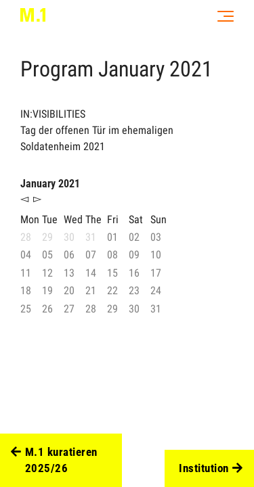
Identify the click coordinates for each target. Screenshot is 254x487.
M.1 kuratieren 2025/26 (54, 460)
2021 (191, 69)
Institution (210, 469)
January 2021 (50, 183)
